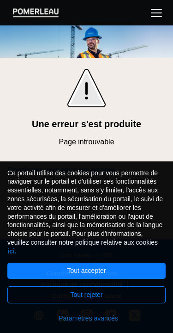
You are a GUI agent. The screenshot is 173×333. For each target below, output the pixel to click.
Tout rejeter (86, 294)
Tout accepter (86, 270)
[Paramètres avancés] (86, 318)
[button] (156, 12)
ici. (11, 251)
